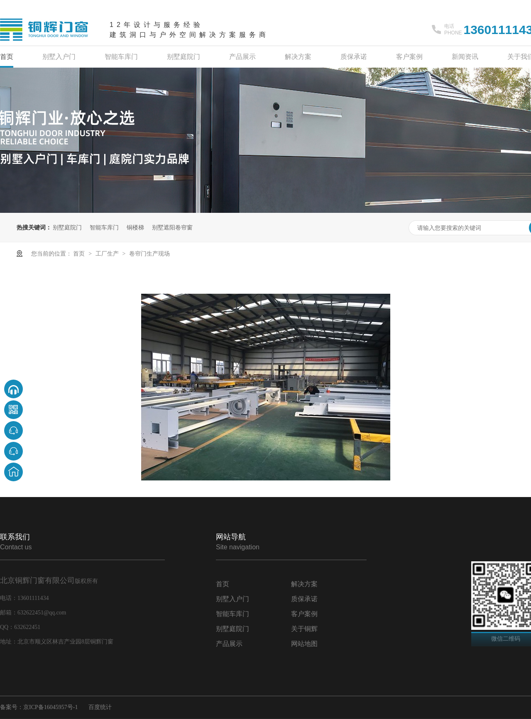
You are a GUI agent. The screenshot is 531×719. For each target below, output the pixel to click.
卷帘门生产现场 (149, 253)
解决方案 (298, 56)
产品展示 (242, 56)
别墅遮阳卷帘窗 (172, 227)
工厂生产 (107, 253)
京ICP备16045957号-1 (50, 707)
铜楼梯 (135, 227)
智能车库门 (121, 56)
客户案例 (409, 56)
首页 (6, 56)
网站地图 (304, 643)
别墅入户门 (59, 56)
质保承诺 (353, 56)
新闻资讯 (465, 56)
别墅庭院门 (183, 56)
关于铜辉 (304, 628)
